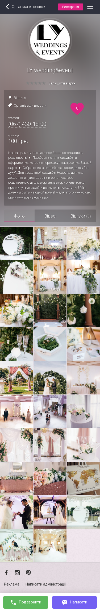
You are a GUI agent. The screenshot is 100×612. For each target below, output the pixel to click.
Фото (19, 216)
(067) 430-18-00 (27, 124)
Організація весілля (30, 105)
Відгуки (80, 216)
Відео (50, 216)
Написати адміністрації (46, 584)
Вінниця (20, 98)
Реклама (11, 584)
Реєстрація (70, 7)
